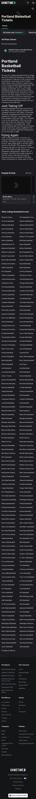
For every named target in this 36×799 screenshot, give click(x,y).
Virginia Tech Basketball (9, 619)
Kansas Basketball (25, 376)
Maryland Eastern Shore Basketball (10, 410)
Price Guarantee (24, 737)
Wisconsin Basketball (26, 635)
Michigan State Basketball (10, 422)
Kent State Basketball (26, 383)
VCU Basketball (24, 612)
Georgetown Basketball (9, 341)
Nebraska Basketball (8, 445)
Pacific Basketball (25, 492)
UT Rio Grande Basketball (10, 604)
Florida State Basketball (27, 329)
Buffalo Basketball (7, 267)
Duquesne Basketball (8, 314)
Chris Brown (23, 679)
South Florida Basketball (27, 550)
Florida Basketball (25, 325)
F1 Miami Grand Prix (8, 672)
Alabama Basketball (8, 225)
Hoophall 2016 (24, 352)
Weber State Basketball (9, 627)
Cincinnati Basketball (8, 287)
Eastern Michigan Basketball (28, 318)
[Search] (28, 2)
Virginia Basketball (25, 616)
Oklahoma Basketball (26, 480)
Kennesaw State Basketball (10, 383)
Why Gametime (7, 755)
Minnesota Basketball (26, 422)
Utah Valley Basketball (9, 608)
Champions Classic (7, 283)
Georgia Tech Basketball (9, 345)
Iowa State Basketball (8, 372)
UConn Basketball (7, 592)
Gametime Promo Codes (7, 744)
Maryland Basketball (26, 407)
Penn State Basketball (8, 496)
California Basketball (8, 275)
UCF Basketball (6, 588)
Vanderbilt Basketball (8, 612)
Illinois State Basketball (27, 360)
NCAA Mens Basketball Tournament (28, 441)
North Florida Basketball (9, 465)
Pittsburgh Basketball (8, 503)
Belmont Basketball (26, 248)
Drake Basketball (25, 310)
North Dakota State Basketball (28, 461)
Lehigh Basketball (7, 391)
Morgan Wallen (24, 672)
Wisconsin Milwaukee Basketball (28, 639)
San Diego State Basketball (28, 530)
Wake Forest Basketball (27, 619)
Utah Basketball (24, 604)
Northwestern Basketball (9, 472)
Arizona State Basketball (27, 229)
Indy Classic (23, 364)
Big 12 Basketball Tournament (28, 252)
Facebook (22, 711)
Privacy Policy (18, 782)
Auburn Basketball (7, 240)
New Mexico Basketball (27, 449)
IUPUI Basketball (25, 372)
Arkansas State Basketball (28, 233)
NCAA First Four (6, 441)
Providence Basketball (9, 511)
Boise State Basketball (9, 260)
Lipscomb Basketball (8, 395)
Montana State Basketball (10, 434)
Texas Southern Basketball (10, 577)
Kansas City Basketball (9, 380)
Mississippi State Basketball (10, 426)
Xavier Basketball (7, 646)
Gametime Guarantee (26, 734)
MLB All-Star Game (8, 675)
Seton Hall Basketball (8, 542)
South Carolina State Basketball (28, 546)
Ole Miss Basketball (26, 484)
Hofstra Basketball (7, 352)
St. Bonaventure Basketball (10, 557)
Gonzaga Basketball (26, 345)
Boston (4, 721)
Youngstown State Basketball (10, 650)
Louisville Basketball (8, 403)
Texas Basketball (25, 573)
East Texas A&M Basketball (10, 318)
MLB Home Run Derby (9, 684)
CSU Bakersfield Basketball (28, 302)
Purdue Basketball (25, 511)
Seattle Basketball (7, 538)
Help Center (23, 731)
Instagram (22, 705)
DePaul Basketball (25, 306)
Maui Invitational (25, 410)
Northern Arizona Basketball (28, 465)
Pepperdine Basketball (9, 499)
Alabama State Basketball (28, 225)
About (3, 731)
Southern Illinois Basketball (10, 554)
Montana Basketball (26, 430)
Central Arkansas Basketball (10, 279)
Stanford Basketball (26, 561)
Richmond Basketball (26, 515)
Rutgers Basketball (25, 519)
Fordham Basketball (8, 333)
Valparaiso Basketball (26, 608)
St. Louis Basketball (8, 561)
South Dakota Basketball (9, 550)
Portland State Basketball (9, 507)
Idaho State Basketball (27, 356)
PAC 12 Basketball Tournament (10, 492)
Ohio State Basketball (8, 480)
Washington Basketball (9, 623)
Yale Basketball (24, 646)
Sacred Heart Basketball (9, 523)
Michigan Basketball (26, 418)
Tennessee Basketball (27, 569)
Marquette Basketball (8, 407)
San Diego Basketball (8, 530)
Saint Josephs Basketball (27, 523)
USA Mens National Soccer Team (8, 680)
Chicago (4, 718)
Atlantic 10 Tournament (27, 236)
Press (3, 740)
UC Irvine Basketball (8, 585)
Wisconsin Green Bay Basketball (10, 639)
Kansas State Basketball (27, 380)
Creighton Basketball (8, 302)
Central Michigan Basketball (28, 279)
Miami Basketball (7, 418)
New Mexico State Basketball (10, 453)
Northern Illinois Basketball (10, 469)
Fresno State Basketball (27, 333)
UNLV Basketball (7, 600)
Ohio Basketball (24, 476)
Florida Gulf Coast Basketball (10, 329)
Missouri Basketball (26, 426)
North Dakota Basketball (9, 461)
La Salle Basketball (25, 387)
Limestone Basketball (26, 391)
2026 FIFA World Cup (8, 669)
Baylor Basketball (25, 244)
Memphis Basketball (8, 414)
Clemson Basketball (26, 287)
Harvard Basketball (26, 349)
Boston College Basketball (28, 260)
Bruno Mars (22, 682)
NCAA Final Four (25, 438)
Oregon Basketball (7, 488)
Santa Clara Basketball (27, 534)
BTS (20, 675)
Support (4, 752)
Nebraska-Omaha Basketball (28, 445)
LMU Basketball (24, 395)
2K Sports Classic (7, 217)
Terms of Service (18, 785)
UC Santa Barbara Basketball (28, 585)
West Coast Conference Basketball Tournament (28, 627)
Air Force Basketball (8, 221)
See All (29, 173)
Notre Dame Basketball (27, 472)
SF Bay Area (6, 705)
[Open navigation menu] (33, 2)
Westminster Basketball (27, 631)
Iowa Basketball (24, 368)
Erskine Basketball (7, 322)
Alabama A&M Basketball (27, 221)
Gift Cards (5, 748)
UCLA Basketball (25, 588)
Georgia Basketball (26, 341)
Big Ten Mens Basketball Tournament (28, 256)
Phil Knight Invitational (26, 499)
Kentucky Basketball (8, 387)
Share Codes (23, 740)
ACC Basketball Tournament (28, 217)
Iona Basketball (6, 368)
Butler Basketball (25, 267)
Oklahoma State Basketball (10, 484)
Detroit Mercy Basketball (9, 310)
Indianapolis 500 (7, 687)
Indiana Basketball (7, 364)
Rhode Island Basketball (9, 515)
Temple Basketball (7, 569)
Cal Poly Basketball (26, 271)
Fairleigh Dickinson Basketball (10, 325)
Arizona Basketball (7, 229)
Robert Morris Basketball (9, 519)
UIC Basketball (24, 592)
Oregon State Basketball (27, 488)
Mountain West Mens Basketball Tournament (28, 434)
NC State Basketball (8, 438)
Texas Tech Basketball (27, 577)
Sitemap (18, 789)
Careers (4, 737)
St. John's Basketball (26, 557)
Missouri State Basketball (9, 430)
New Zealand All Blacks (7, 691)
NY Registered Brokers (26, 743)
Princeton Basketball (26, 507)
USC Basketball (24, 600)
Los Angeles (6, 702)
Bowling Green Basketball (10, 263)
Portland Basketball (26, 503)
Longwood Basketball (26, 399)
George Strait (23, 685)
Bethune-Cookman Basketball (10, 252)
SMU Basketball (24, 542)
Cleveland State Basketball (10, 291)
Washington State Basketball (28, 623)
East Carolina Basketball (27, 314)
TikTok (21, 702)
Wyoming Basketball (26, 643)
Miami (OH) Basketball (27, 414)
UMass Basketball (7, 596)
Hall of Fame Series (8, 349)
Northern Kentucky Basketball (28, 469)
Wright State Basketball (9, 643)
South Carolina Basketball (10, 546)
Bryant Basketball (25, 263)
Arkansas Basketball (8, 233)
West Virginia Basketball (9, 631)
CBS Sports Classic (26, 275)
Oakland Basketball (8, 476)
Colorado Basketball (8, 294)
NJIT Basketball (6, 457)
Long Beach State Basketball (10, 399)
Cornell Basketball (25, 298)
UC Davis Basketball (26, 581)
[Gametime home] (10, 3)
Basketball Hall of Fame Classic (10, 244)
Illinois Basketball (7, 360)
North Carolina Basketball (28, 457)
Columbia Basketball (8, 298)
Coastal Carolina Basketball (28, 291)
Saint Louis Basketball (8, 527)
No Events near (13, 32)
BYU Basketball (6, 271)
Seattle (4, 708)
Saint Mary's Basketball (27, 527)
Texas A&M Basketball (9, 573)
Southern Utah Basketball (28, 554)
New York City (6, 715)
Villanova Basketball (8, 616)
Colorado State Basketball (28, 294)
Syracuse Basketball (8, 565)
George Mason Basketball (10, 337)
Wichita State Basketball (9, 635)
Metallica (22, 688)
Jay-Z (21, 669)
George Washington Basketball (28, 337)
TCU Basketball (24, 565)
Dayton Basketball (7, 306)
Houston (4, 711)
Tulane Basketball (7, 581)
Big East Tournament (8, 256)
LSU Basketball (24, 403)
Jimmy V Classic (7, 376)
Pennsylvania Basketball (27, 496)
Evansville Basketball (26, 322)
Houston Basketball (8, 356)
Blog (3, 734)
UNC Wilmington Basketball (28, 596)
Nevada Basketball (7, 449)
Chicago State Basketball (27, 283)
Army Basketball (7, 236)
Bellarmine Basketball (8, 248)
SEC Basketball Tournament (28, 538)
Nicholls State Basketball (27, 453)
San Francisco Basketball (9, 534)
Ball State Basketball (26, 240)
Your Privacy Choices (16, 778)
